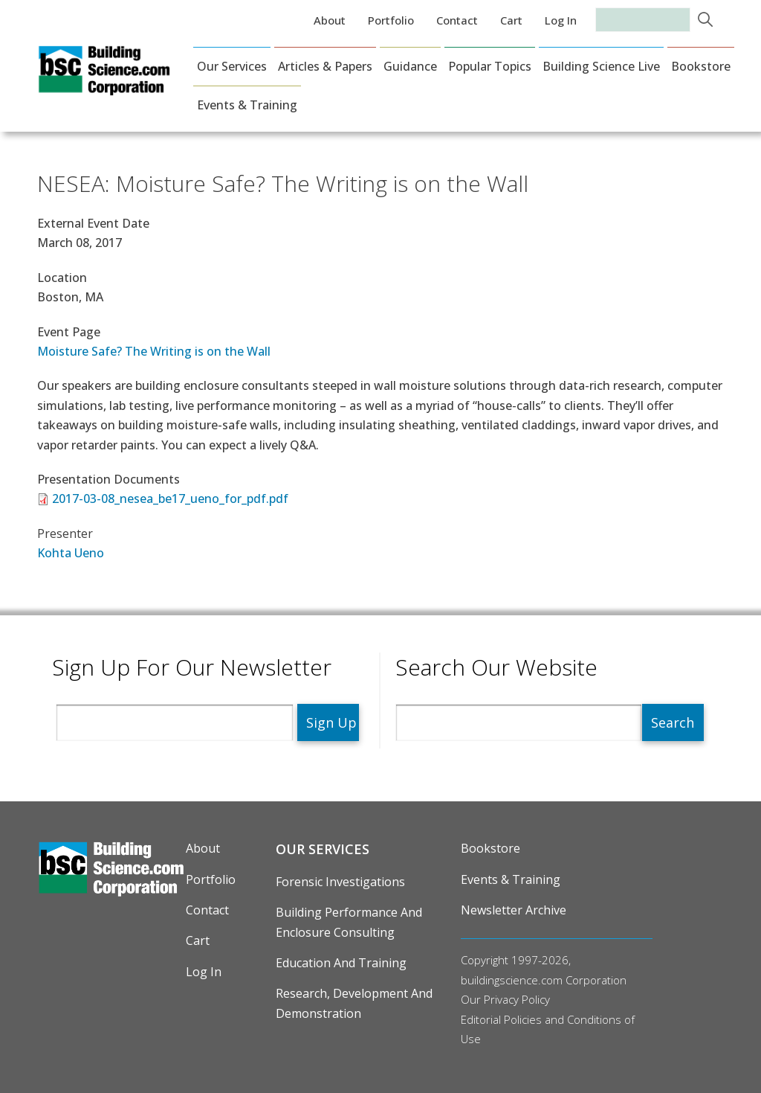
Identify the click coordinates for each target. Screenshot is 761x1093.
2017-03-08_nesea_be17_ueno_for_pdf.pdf (170, 498)
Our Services (232, 66)
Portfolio (391, 20)
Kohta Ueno (70, 553)
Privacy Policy (517, 999)
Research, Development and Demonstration (354, 1003)
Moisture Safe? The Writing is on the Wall (154, 351)
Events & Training (247, 105)
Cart (511, 20)
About (330, 20)
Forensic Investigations (340, 882)
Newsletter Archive (513, 910)
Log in (561, 20)
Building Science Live (601, 66)
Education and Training (341, 963)
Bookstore (701, 66)
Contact (457, 20)
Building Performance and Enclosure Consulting (349, 922)
